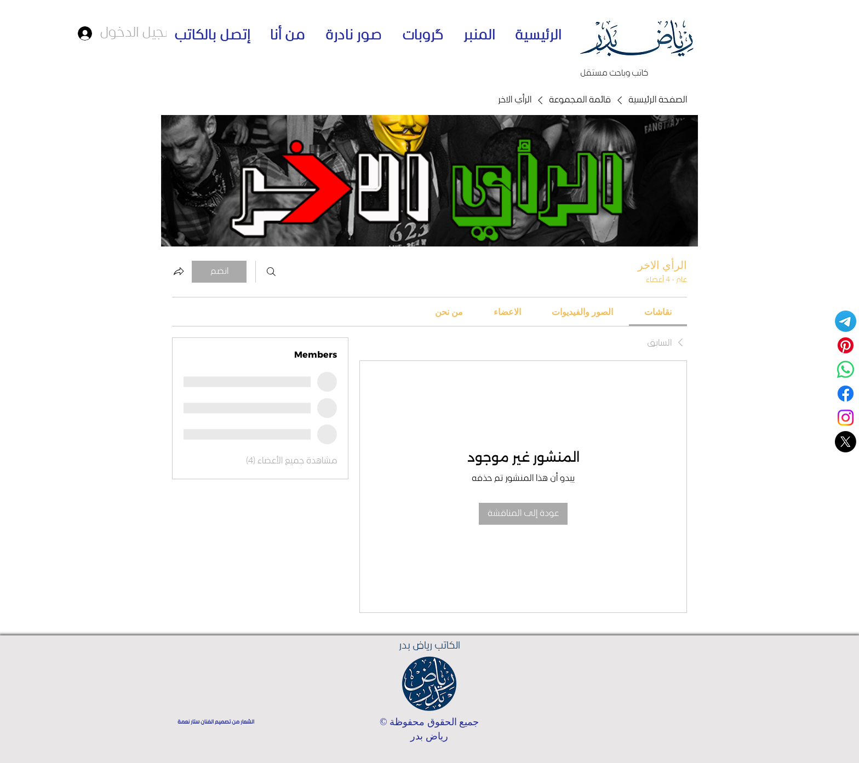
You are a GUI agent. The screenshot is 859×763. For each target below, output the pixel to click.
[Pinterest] (845, 345)
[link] (658, 311)
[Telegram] (845, 321)
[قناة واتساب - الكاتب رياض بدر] (845, 369)
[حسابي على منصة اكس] (845, 441)
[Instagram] (845, 417)
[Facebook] (845, 393)
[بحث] (271, 272)
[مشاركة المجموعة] (178, 271)
